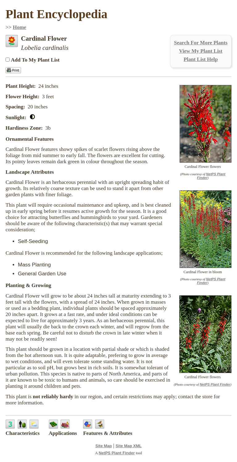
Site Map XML (128, 446)
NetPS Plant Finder (215, 384)
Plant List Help (201, 59)
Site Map (103, 446)
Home (19, 27)
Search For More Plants (200, 43)
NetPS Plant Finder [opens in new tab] (117, 453)
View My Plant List (200, 51)
